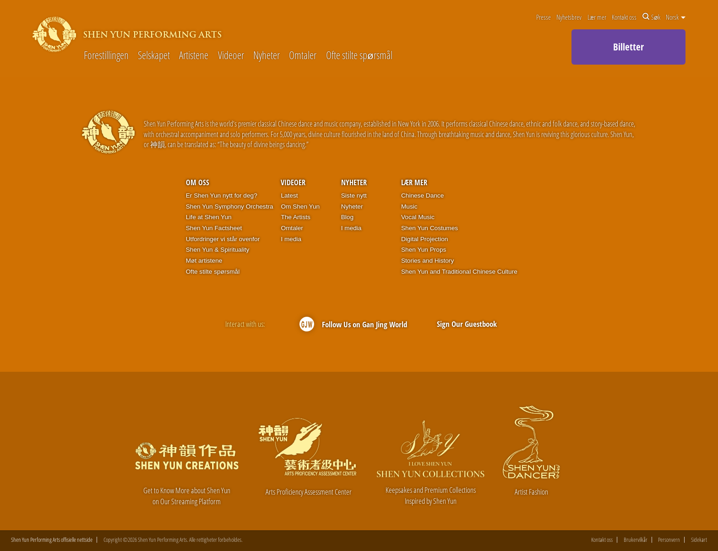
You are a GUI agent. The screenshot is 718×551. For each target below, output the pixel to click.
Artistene (193, 56)
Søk (651, 17)
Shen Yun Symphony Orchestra (229, 206)
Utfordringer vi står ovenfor (223, 239)
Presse (543, 17)
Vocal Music (418, 217)
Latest (289, 195)
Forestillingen (106, 56)
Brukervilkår (635, 540)
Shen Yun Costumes (429, 228)
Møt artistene (204, 260)
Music (409, 206)
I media (291, 239)
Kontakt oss (624, 17)
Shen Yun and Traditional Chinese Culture (459, 271)
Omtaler (302, 56)
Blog (347, 217)
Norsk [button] (675, 17)
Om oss (197, 182)
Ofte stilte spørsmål (359, 56)
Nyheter (266, 56)
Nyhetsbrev (569, 17)
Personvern (669, 540)
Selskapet (154, 56)
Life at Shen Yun (209, 217)
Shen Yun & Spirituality (218, 249)
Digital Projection (424, 239)
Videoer (231, 56)
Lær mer (596, 17)
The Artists (295, 217)
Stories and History (427, 260)
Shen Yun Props (423, 249)
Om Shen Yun (300, 206)
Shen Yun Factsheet (214, 228)
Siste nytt (354, 195)
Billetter (628, 46)
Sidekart (699, 540)
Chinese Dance (422, 195)
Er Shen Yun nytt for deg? (221, 195)
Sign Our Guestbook (467, 324)
